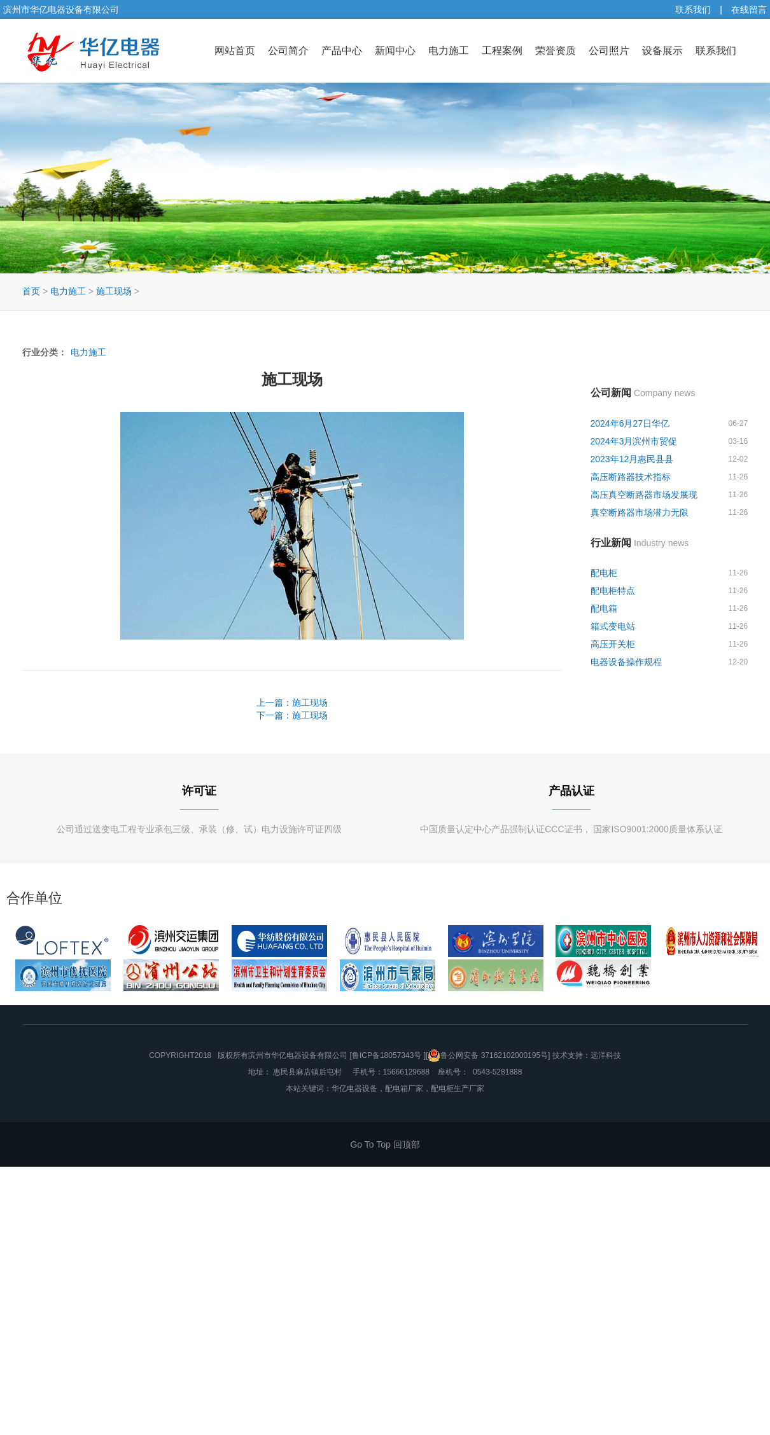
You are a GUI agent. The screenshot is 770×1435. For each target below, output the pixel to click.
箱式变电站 (613, 626)
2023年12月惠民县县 (632, 459)
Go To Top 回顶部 (384, 1144)
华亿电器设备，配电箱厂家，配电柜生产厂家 (408, 1088)
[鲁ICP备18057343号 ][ (389, 1055)
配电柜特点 (613, 591)
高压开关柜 (613, 644)
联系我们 (693, 9)
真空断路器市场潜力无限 (640, 512)
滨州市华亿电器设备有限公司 (297, 1055)
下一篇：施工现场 (292, 715)
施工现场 (114, 291)
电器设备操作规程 (626, 662)
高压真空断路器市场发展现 (644, 495)
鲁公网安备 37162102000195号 (488, 1055)
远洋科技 (606, 1055)
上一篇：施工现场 (292, 702)
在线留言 (749, 9)
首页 (31, 291)
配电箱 (604, 608)
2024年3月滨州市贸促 (634, 441)
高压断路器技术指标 (631, 477)
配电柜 (604, 573)
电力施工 (68, 291)
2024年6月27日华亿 (630, 423)
